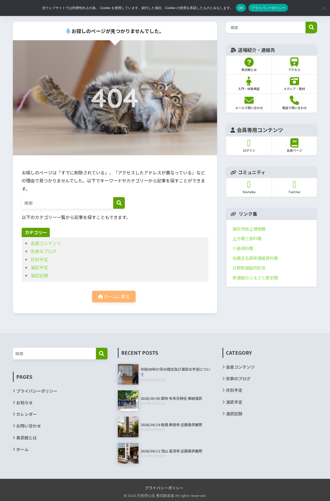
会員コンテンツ (45, 243)
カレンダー (26, 414)
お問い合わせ (28, 426)
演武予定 (39, 267)
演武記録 (39, 275)
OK (240, 8)
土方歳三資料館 (247, 238)
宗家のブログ (43, 251)
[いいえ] (323, 8)
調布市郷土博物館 (249, 229)
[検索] (119, 203)
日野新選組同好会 (249, 268)
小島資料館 (243, 248)
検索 (311, 27)
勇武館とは (26, 438)
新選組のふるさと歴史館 (255, 277)
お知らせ (24, 403)
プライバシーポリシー (36, 391)
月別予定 (39, 259)
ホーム (22, 449)
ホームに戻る (114, 296)
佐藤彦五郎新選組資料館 (255, 258)
